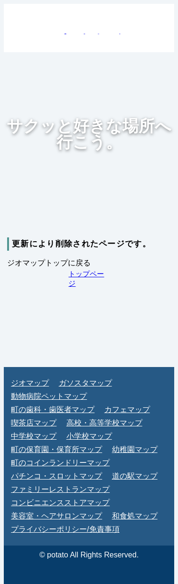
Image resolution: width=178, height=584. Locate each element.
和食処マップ (135, 516)
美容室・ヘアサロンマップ (56, 516)
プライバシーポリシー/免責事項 (65, 529)
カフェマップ (127, 409)
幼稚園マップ (135, 449)
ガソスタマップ (85, 383)
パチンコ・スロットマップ (56, 476)
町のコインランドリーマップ (60, 463)
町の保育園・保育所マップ (56, 449)
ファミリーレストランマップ (60, 489)
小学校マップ (89, 436)
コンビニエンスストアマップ (60, 503)
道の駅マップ (135, 476)
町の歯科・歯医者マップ (52, 409)
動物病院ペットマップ (49, 396)
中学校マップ (33, 436)
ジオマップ (30, 383)
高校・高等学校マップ (104, 423)
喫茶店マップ (33, 423)
